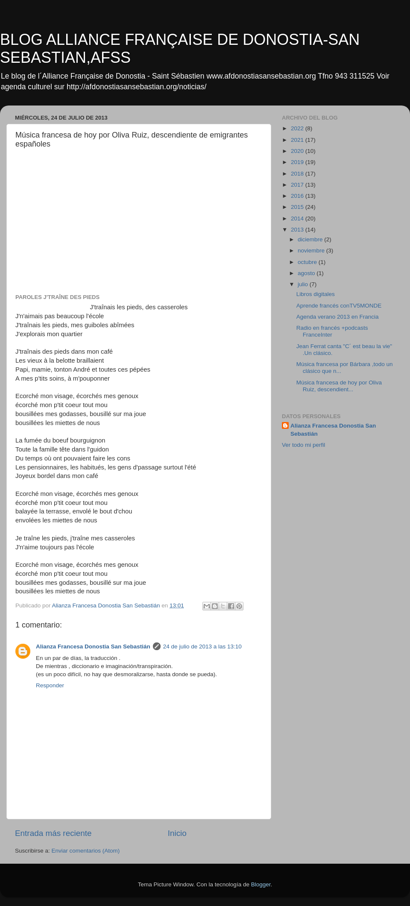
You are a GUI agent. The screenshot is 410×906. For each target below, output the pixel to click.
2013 (298, 229)
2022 (298, 128)
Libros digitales (315, 294)
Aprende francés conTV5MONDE (339, 305)
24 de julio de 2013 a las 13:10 (202, 646)
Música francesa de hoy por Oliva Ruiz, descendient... (339, 386)
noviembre (312, 250)
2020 (298, 151)
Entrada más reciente (53, 833)
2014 (298, 218)
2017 (298, 185)
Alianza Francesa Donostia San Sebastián (93, 646)
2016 (298, 196)
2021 (298, 140)
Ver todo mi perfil (303, 445)
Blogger (261, 884)
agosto (307, 273)
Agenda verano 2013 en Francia (337, 317)
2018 (298, 173)
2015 (298, 207)
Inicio (177, 833)
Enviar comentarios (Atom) (86, 850)
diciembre (311, 239)
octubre (308, 262)
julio (304, 284)
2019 (298, 162)
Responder (50, 685)
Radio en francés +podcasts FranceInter (332, 331)
